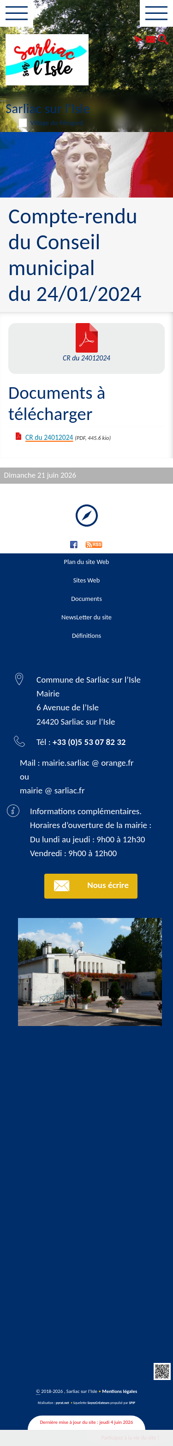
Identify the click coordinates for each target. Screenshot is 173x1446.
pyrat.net (62, 1403)
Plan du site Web (86, 562)
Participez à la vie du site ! (130, 1437)
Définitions (86, 635)
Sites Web (86, 580)
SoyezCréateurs (98, 1403)
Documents (86, 598)
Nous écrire (91, 885)
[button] (138, 40)
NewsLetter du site (86, 617)
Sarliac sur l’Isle (86, 113)
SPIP (132, 1403)
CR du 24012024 (49, 437)
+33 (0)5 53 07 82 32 (89, 742)
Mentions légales (119, 1391)
